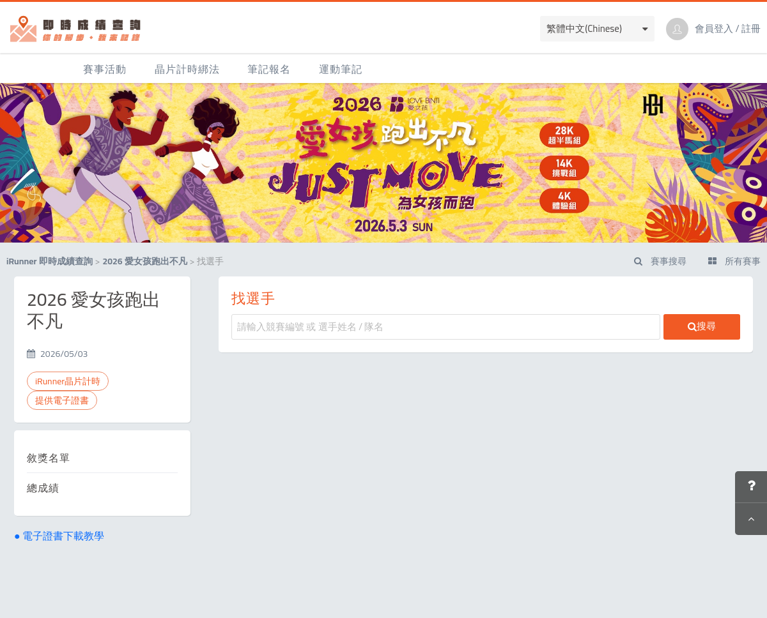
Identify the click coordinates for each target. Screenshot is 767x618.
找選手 (253, 298)
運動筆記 (340, 69)
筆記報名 (269, 69)
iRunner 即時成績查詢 (49, 261)
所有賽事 (734, 261)
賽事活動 (105, 69)
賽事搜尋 (660, 261)
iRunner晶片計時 (67, 381)
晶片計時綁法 (187, 69)
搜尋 (702, 326)
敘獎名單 (48, 458)
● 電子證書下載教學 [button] (59, 535)
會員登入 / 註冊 (728, 28)
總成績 (43, 488)
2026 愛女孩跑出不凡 (144, 261)
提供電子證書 (62, 400)
